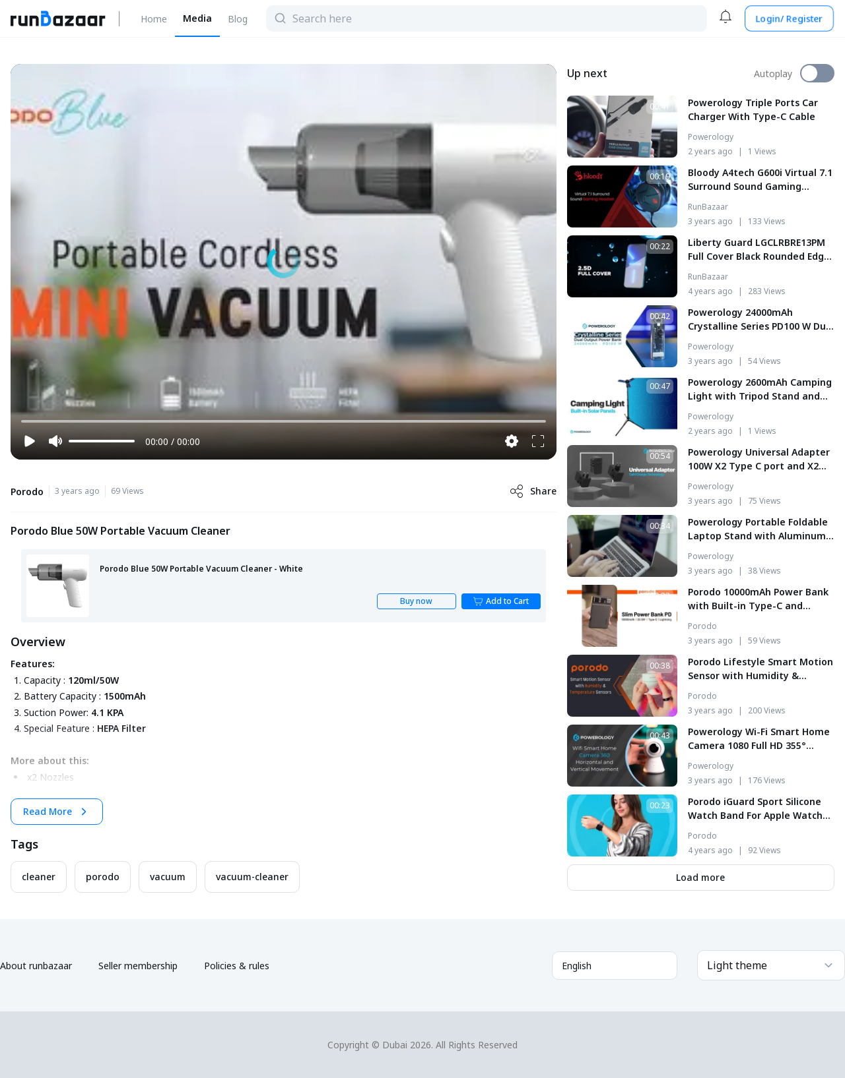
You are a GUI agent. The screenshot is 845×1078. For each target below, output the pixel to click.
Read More (56, 811)
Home (154, 19)
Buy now (416, 601)
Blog (238, 19)
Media (197, 18)
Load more (700, 877)
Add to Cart (501, 601)
